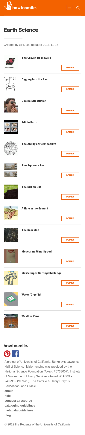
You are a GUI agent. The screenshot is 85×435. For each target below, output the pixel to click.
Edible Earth (29, 122)
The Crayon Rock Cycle (36, 57)
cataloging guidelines (19, 405)
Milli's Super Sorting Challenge (42, 273)
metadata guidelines (18, 410)
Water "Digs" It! (31, 294)
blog (7, 415)
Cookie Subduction (34, 100)
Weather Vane (31, 316)
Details (70, 67)
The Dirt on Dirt (31, 186)
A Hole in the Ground (35, 208)
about (8, 391)
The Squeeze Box (33, 165)
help (7, 395)
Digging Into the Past (35, 79)
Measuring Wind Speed (37, 251)
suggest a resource (18, 400)
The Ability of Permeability (39, 143)
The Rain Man (30, 230)
